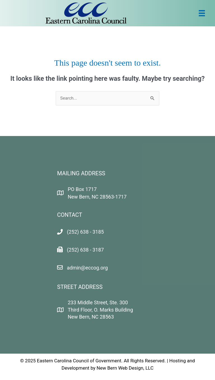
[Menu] (201, 13)
